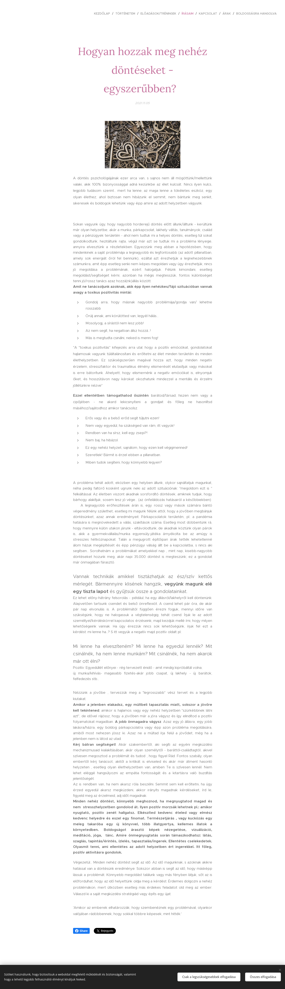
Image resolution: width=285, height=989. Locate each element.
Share (81, 930)
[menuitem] (103, 13)
